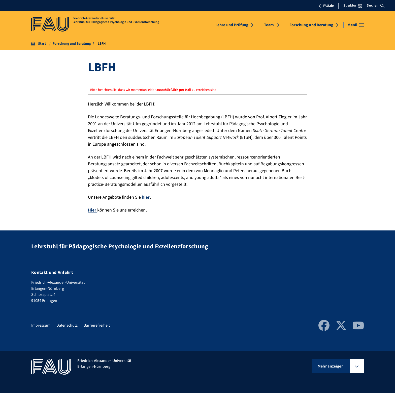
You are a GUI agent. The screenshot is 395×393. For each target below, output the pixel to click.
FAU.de (326, 5)
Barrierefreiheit (97, 325)
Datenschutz (67, 325)
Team (269, 25)
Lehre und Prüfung (232, 25)
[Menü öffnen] (355, 25)
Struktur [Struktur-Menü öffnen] (352, 5)
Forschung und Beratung (311, 25)
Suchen (375, 5)
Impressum (40, 325)
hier (146, 197)
